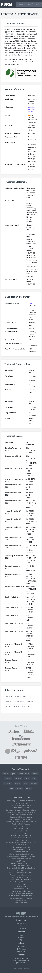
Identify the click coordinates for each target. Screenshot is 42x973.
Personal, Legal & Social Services (21, 875)
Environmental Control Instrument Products (21, 822)
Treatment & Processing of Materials (21, 896)
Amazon (5, 774)
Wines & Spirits (21, 900)
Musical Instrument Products (21, 863)
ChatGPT (35, 774)
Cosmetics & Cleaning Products (21, 817)
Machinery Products (21, 852)
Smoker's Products (21, 886)
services (8, 706)
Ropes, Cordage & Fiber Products (21, 882)
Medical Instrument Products (21, 859)
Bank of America (23, 774)
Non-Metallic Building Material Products (21, 868)
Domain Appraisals (21, 926)
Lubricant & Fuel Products (21, 849)
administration (19, 701)
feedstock (26, 696)
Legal (21, 940)
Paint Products (21, 870)
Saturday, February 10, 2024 (31, 109)
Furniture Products (21, 831)
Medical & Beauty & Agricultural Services (21, 856)
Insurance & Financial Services (21, 838)
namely (16, 706)
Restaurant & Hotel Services (21, 879)
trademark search (16, 917)
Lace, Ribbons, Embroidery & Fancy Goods (21, 842)
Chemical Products (21, 803)
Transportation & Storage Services (21, 893)
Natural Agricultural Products (21, 866)
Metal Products (21, 861)
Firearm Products (21, 826)
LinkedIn (21, 951)
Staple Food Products (21, 889)
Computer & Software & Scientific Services (21, 812)
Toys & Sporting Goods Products (21, 891)
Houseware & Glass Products (21, 835)
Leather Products (21, 845)
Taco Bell (19, 788)
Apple (13, 774)
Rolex (25, 783)
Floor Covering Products (21, 828)
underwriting (26, 706)
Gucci (34, 778)
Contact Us (21, 963)
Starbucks (33, 783)
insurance (8, 696)
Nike (11, 788)
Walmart (28, 788)
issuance (30, 701)
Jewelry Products (21, 840)
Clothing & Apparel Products (21, 805)
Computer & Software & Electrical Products (21, 810)
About (21, 935)
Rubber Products (21, 884)
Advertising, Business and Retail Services (21, 801)
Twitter (21, 947)
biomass (8, 701)
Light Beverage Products (21, 847)
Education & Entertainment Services (21, 819)
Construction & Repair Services (21, 815)
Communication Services (21, 808)
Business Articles (21, 928)
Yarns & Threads (21, 903)
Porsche (17, 783)
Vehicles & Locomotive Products (21, 898)
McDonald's (7, 783)
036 (30, 303)
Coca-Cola (8, 778)
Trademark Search (21, 923)
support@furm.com (21, 960)
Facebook (18, 778)
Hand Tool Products (21, 833)
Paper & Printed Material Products (21, 872)
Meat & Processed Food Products (21, 854)
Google (27, 778)
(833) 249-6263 (21, 958)
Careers (21, 937)
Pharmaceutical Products (21, 877)
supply (17, 696)
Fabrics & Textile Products (21, 824)
